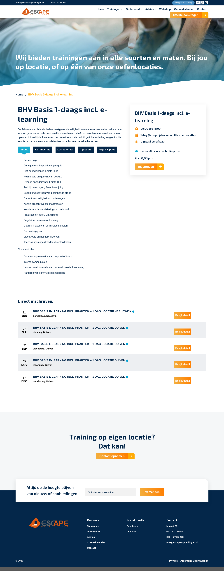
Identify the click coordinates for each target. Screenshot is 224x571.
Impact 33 (172, 529)
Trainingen (115, 9)
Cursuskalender (184, 9)
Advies (150, 9)
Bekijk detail (182, 314)
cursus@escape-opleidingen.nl (160, 151)
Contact (202, 9)
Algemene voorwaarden (194, 564)
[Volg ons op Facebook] (198, 3)
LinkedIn (132, 535)
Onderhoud (134, 9)
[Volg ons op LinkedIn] (206, 3)
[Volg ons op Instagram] (202, 3)
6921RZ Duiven (175, 535)
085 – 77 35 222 (175, 540)
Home (100, 9)
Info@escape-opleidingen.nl (183, 546)
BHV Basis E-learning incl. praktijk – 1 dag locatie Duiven (79, 328)
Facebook (132, 529)
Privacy (173, 564)
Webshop (165, 9)
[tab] (24, 150)
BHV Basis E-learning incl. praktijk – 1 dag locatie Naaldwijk (82, 311)
